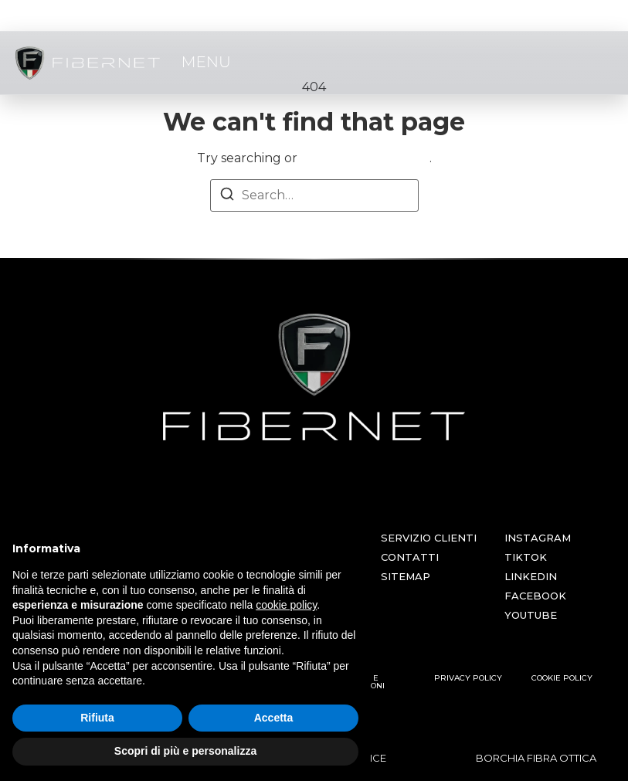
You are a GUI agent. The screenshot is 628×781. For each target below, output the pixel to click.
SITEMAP (405, 576)
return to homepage (364, 158)
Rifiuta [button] (97, 717)
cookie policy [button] (286, 605)
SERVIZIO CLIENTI (429, 537)
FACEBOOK (535, 595)
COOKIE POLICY (561, 678)
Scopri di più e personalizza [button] (185, 751)
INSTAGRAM (537, 537)
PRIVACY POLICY (468, 678)
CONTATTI (410, 557)
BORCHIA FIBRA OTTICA (536, 758)
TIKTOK (525, 557)
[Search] (227, 196)
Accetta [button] (274, 717)
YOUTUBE (530, 615)
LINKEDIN (530, 576)
